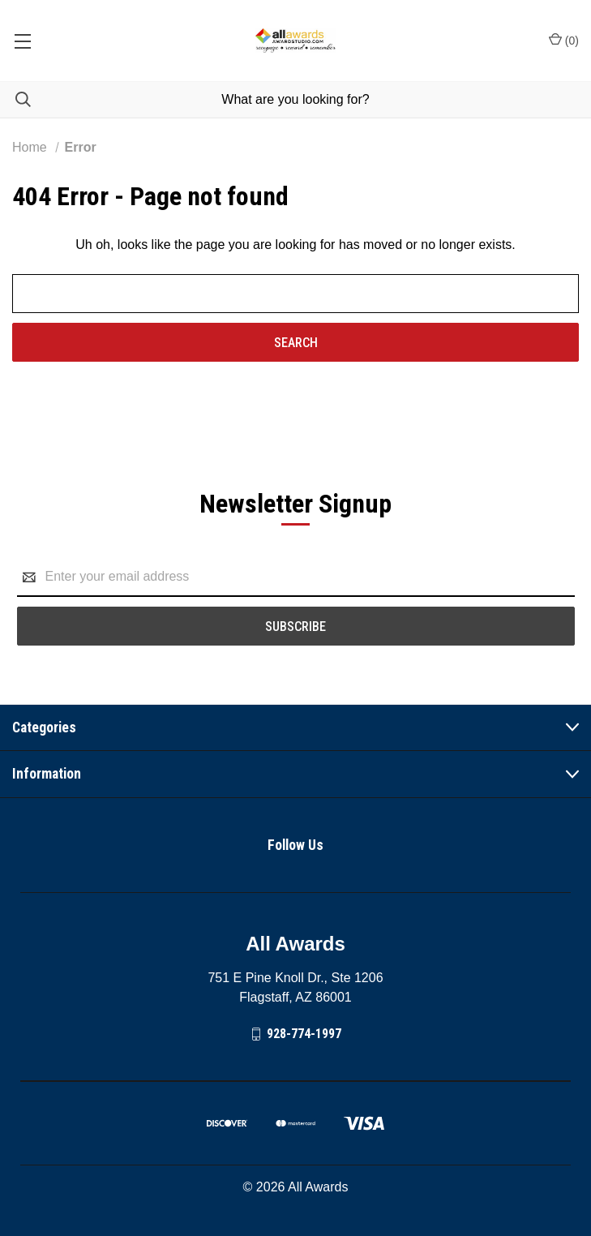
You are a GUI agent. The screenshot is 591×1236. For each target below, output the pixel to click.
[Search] (15, 99)
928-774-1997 (304, 1033)
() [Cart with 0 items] (564, 39)
